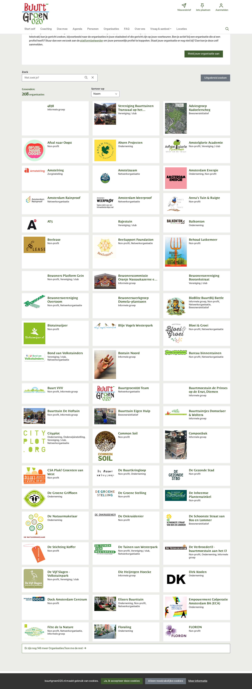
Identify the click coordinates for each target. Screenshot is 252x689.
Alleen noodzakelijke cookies (165, 681)
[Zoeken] (227, 29)
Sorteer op (97, 88)
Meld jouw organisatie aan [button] (203, 53)
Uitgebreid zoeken (215, 77)
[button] (30, 29)
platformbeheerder (91, 40)
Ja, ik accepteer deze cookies (122, 681)
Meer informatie (197, 681)
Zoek (25, 71)
